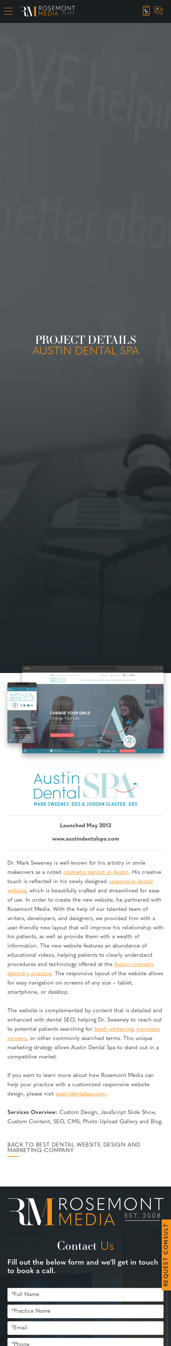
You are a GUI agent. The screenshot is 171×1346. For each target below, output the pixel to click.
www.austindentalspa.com (85, 839)
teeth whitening (113, 1029)
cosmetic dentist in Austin (96, 872)
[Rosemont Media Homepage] (47, 11)
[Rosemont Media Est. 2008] (85, 1213)
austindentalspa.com (81, 1094)
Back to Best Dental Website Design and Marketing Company (74, 1148)
